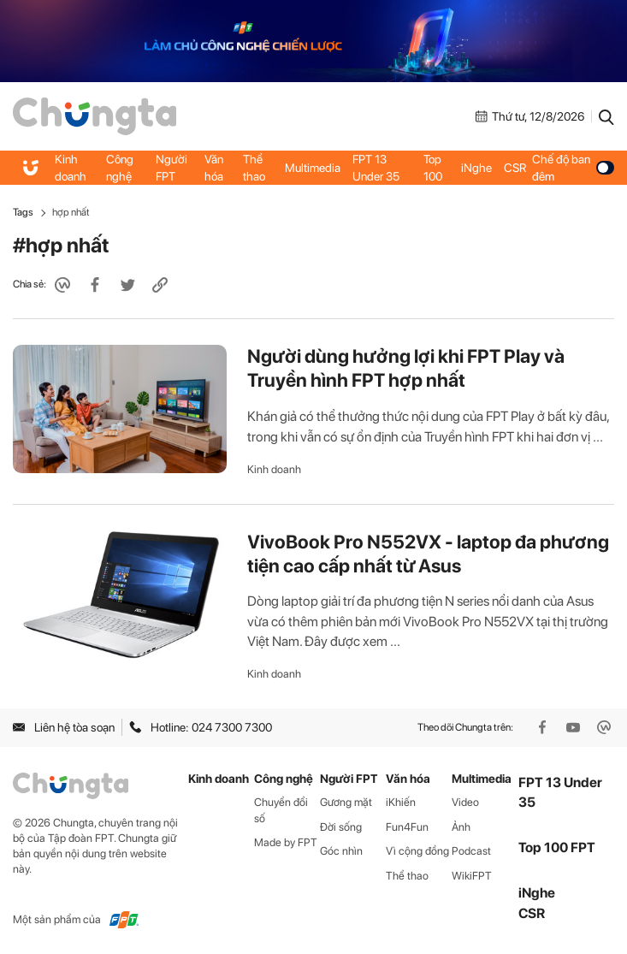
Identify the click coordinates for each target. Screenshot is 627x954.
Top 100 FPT (556, 847)
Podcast (471, 850)
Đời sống (341, 827)
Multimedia (312, 168)
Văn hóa (213, 167)
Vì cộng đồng (417, 850)
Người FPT (171, 167)
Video (465, 802)
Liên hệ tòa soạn (64, 727)
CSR (515, 168)
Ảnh (461, 827)
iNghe (476, 168)
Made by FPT (285, 842)
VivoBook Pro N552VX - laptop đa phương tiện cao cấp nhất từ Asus (428, 553)
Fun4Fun (407, 827)
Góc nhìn (341, 850)
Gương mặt (346, 802)
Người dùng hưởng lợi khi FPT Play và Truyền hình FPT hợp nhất (406, 368)
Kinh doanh (70, 167)
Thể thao (254, 167)
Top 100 (432, 167)
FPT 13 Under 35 (375, 167)
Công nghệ (119, 167)
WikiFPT (472, 875)
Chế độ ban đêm (573, 167)
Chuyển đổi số (281, 810)
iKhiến (401, 802)
